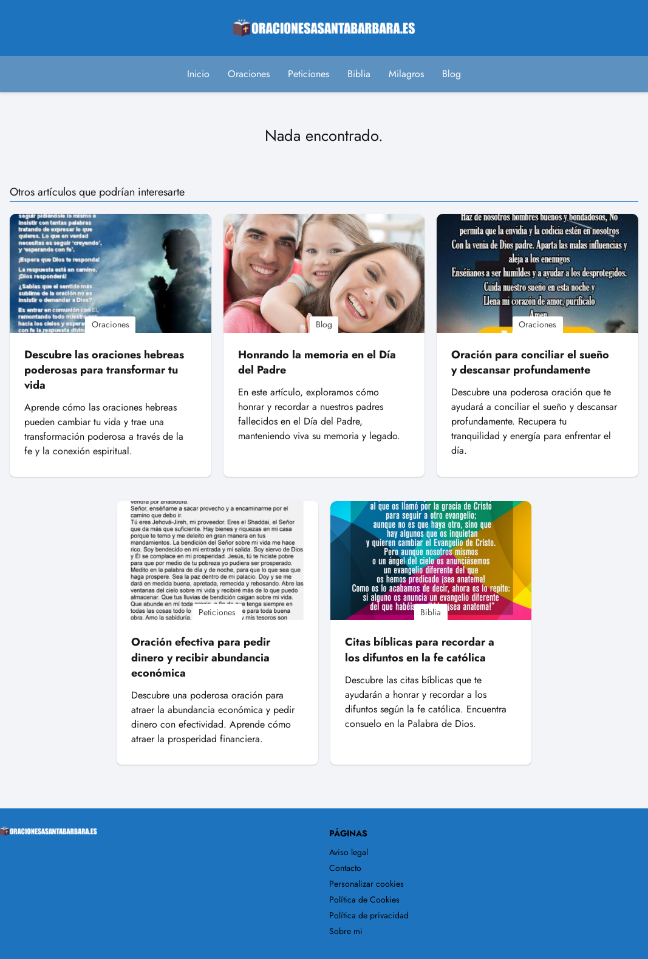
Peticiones (308, 74)
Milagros (406, 74)
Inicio (198, 74)
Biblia (358, 74)
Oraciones (249, 74)
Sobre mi (346, 931)
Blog (451, 74)
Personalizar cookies (366, 884)
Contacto (345, 868)
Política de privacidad (369, 915)
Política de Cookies (364, 899)
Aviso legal (348, 852)
